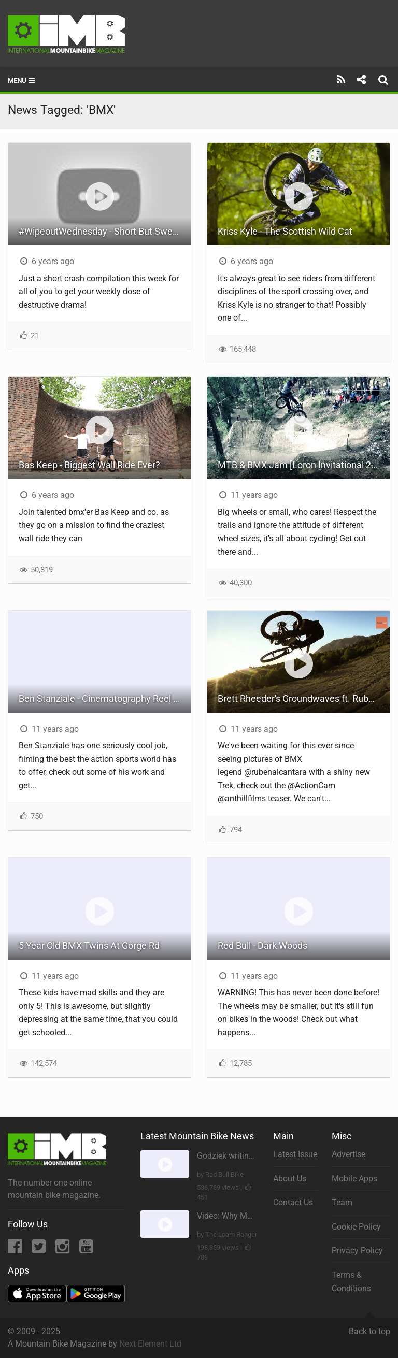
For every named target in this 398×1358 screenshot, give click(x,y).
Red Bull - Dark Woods (262, 945)
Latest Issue (295, 1154)
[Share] (361, 79)
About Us (289, 1178)
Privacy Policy (357, 1250)
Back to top (369, 1327)
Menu (22, 80)
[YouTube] (86, 1249)
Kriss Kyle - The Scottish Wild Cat (285, 231)
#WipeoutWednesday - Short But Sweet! (101, 231)
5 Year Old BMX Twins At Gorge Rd (89, 945)
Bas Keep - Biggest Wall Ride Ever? (89, 464)
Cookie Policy (356, 1227)
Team (342, 1202)
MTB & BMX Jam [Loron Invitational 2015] (303, 464)
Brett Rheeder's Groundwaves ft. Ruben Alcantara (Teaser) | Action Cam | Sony (304, 698)
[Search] (384, 79)
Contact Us (293, 1202)
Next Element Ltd (150, 1344)
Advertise (348, 1154)
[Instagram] (63, 1249)
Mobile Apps (354, 1178)
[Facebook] (16, 1249)
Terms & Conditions (351, 1281)
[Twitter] (40, 1249)
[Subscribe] (341, 79)
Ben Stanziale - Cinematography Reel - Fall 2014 (105, 698)
